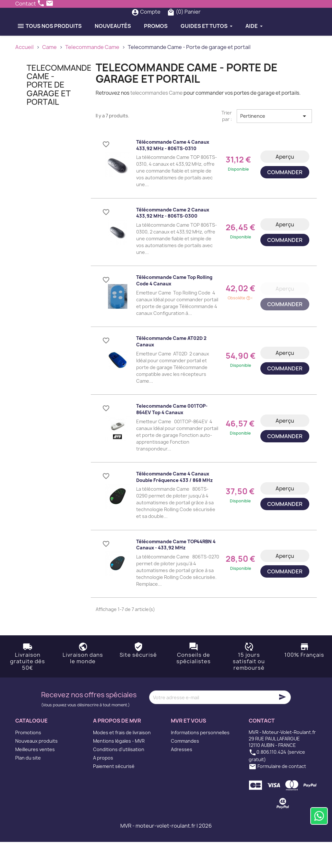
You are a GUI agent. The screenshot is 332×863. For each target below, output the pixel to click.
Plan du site (28, 779)
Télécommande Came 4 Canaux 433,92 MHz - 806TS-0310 (172, 166)
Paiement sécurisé (114, 787)
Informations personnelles (200, 753)
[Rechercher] (153, 22)
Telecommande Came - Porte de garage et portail (59, 106)
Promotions (28, 753)
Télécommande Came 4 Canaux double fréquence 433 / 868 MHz (174, 498)
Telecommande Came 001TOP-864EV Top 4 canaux (172, 430)
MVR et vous (188, 742)
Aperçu (285, 177)
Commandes (185, 762)
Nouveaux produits (36, 762)
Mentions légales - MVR (119, 762)
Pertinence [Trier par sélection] (274, 137)
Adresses (181, 770)
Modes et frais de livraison (122, 753)
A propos (103, 779)
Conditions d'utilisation (118, 770)
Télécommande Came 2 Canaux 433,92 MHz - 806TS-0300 (172, 234)
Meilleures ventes (35, 770)
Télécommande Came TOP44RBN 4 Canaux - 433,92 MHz (176, 565)
